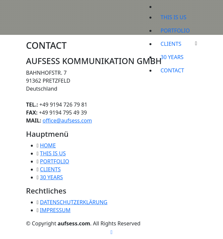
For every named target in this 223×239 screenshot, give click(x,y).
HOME (48, 145)
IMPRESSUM (55, 210)
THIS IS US (174, 17)
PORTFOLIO (175, 30)
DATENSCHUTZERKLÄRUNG (74, 202)
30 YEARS (172, 57)
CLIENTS (171, 43)
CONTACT (172, 70)
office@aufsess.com (67, 120)
